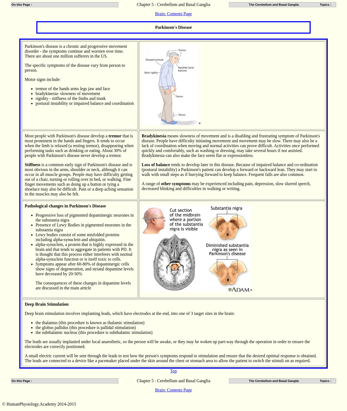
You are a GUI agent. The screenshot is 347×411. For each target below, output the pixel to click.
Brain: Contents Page (173, 13)
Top (173, 371)
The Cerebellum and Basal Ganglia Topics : (292, 4)
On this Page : (22, 4)
